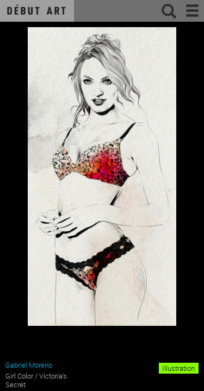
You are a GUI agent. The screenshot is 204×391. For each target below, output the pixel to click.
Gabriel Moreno (28, 365)
